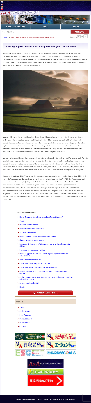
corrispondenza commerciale (30, 260)
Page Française (25, 315)
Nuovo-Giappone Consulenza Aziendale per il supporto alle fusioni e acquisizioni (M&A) (44, 255)
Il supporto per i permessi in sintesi (32, 250)
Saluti (21, 221)
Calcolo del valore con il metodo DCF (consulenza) (38, 267)
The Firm (75, 27)
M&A (45, 27)
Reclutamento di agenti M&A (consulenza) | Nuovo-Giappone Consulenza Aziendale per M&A (46, 278)
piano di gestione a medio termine (31, 240)
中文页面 (22, 327)
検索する (80, 32)
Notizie (22, 287)
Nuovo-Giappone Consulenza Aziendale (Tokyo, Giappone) (41, 217)
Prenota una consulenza (45, 293)
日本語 (21, 307)
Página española (25, 319)
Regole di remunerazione (28, 225)
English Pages (24, 311)
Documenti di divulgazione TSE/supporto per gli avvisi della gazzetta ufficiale (44, 245)
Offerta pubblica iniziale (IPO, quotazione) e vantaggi (38, 236)
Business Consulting (15, 27)
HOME (6, 37)
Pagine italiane (24, 323)
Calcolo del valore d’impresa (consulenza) (34, 264)
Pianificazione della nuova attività (31, 229)
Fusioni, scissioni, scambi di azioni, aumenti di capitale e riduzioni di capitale (44, 272)
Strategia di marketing (27, 232)
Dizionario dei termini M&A (29, 283)
